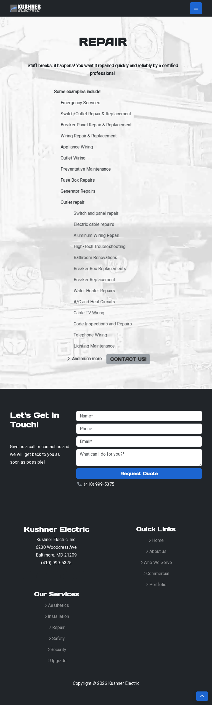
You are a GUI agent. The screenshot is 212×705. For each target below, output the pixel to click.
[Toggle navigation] (196, 8)
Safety (57, 638)
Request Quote (139, 473)
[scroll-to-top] (202, 696)
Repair (57, 627)
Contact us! (155, 359)
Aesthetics (57, 605)
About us (156, 551)
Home (156, 540)
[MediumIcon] (81, 576)
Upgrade (57, 660)
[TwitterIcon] (28, 576)
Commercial (156, 573)
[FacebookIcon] (41, 576)
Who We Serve (156, 562)
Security (57, 649)
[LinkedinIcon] (55, 576)
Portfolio (156, 584)
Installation (57, 616)
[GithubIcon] (68, 576)
